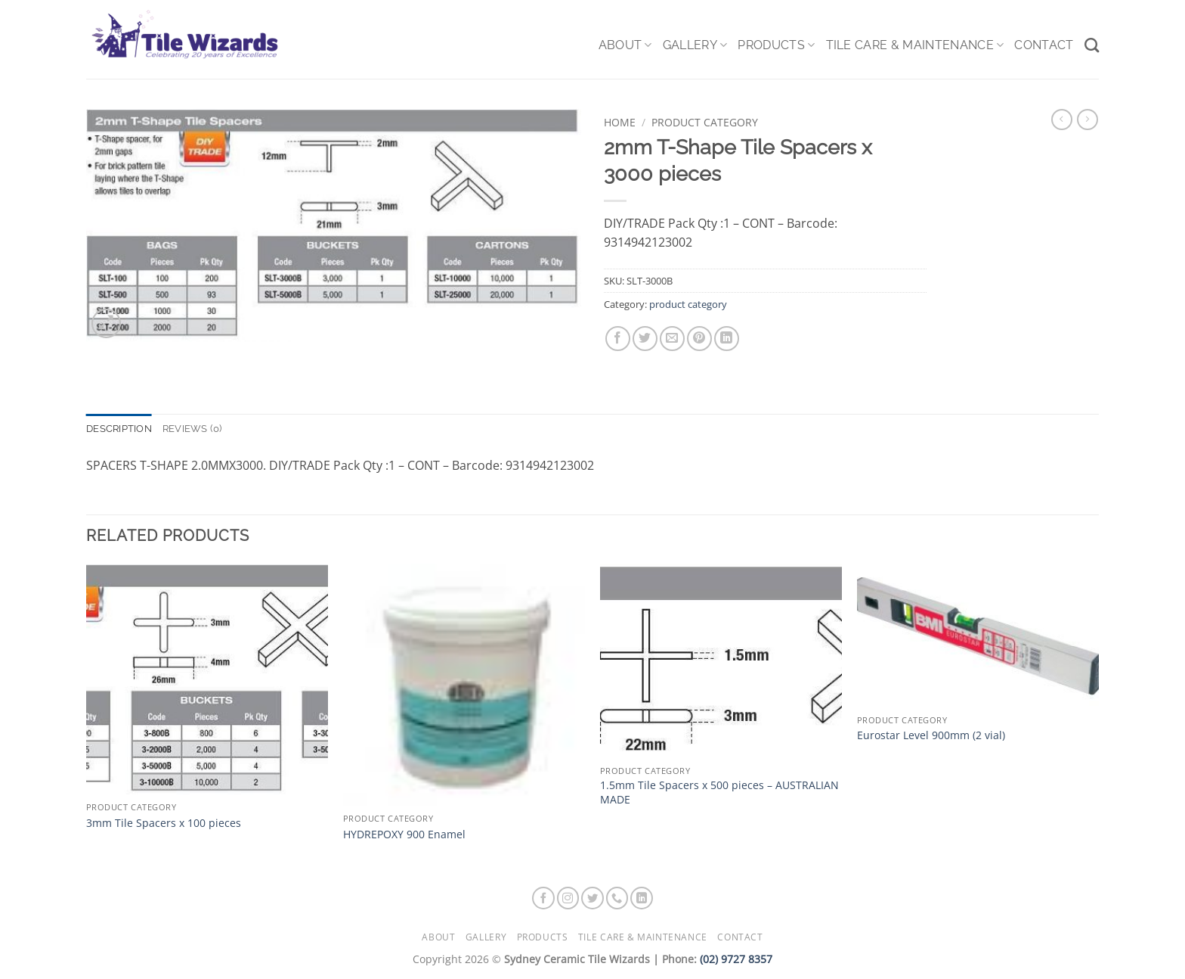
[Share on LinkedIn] (726, 338)
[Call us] (617, 898)
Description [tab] (119, 428)
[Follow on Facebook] (543, 898)
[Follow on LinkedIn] (641, 898)
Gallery (695, 45)
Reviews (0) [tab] (192, 428)
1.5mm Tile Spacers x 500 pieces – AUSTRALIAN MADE (719, 793)
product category (704, 122)
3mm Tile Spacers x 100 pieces (163, 823)
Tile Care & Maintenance (915, 45)
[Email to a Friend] (672, 338)
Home (620, 122)
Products (776, 45)
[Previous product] (1087, 119)
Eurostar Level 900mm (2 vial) (931, 735)
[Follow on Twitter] (592, 898)
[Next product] (1061, 119)
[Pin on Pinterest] (699, 338)
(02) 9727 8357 (736, 959)
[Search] (1091, 45)
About (625, 45)
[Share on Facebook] (617, 338)
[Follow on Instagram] (568, 898)
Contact (1043, 45)
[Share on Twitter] (645, 338)
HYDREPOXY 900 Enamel (404, 834)
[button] (106, 323)
